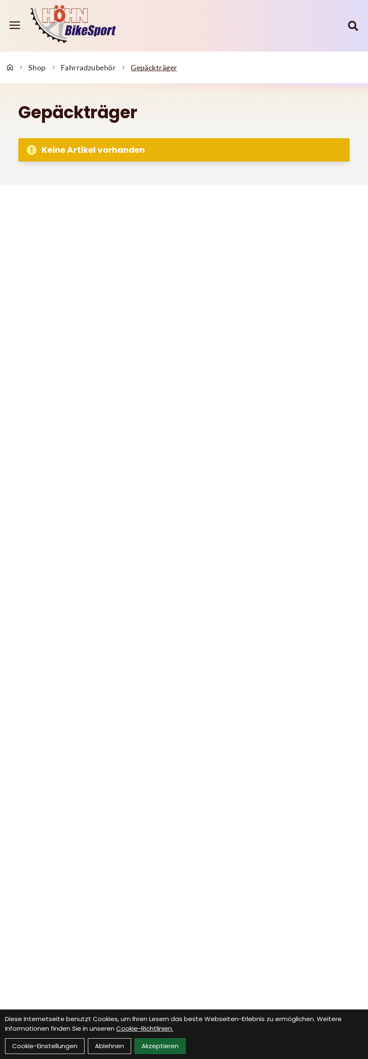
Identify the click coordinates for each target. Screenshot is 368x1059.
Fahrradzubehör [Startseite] (88, 67)
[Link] (14, 25)
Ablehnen (109, 1046)
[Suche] (353, 26)
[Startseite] (10, 67)
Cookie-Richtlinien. (144, 1028)
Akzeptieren (160, 1046)
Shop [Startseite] (37, 67)
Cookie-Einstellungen (44, 1046)
